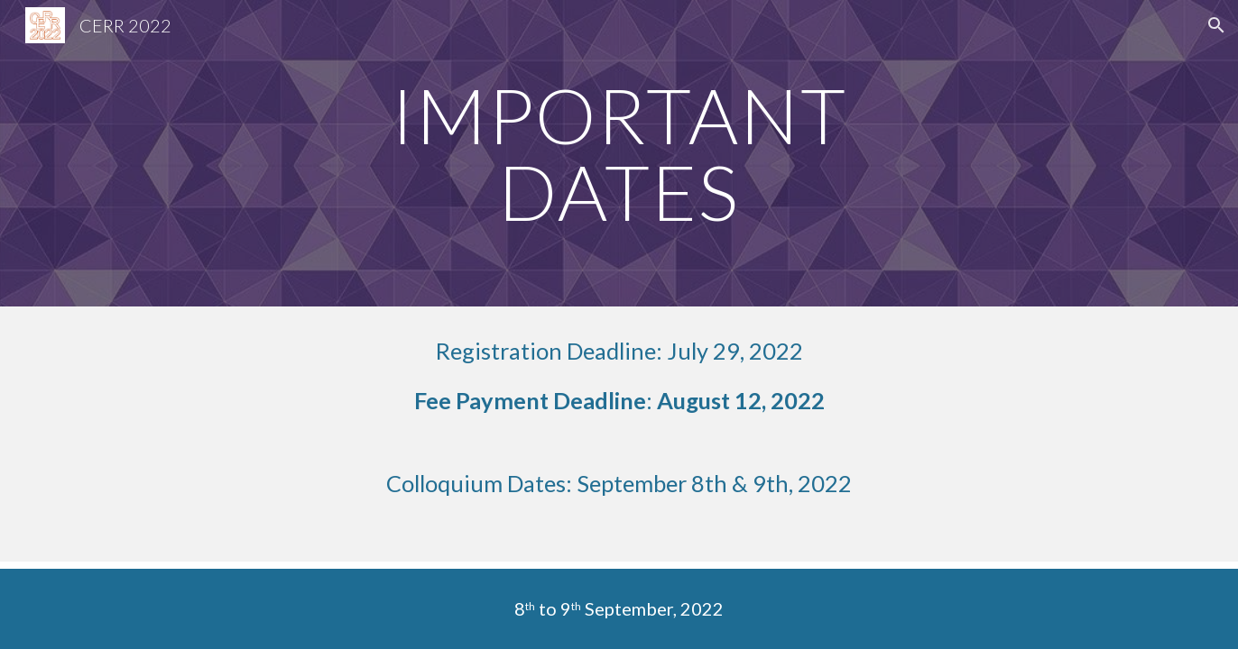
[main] (619, 153)
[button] (1216, 25)
